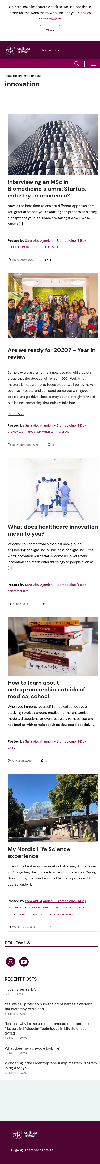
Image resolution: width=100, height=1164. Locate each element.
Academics (14, 907)
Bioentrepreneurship (36, 907)
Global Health (16, 914)
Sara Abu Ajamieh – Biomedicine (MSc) (55, 240)
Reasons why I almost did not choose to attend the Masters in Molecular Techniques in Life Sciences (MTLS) (47, 1028)
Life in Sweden (52, 247)
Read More (16, 414)
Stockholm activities (40, 431)
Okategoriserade (18, 591)
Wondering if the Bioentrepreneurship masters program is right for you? (51, 1065)
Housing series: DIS (20, 989)
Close (50, 30)
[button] (76, 63)
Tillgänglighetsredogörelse (32, 1150)
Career (36, 247)
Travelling (62, 431)
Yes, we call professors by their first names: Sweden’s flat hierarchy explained (49, 1006)
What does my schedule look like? (33, 1048)
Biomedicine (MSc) (18, 247)
